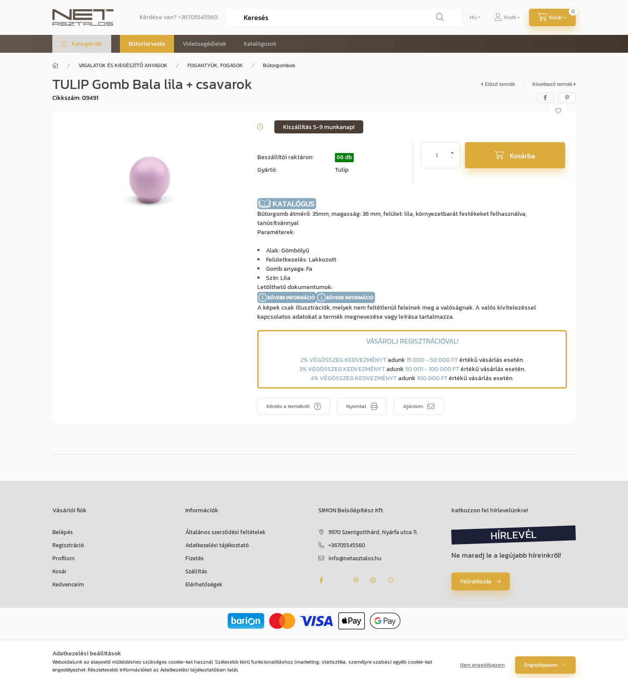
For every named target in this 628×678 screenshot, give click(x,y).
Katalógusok (260, 44)
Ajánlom (413, 406)
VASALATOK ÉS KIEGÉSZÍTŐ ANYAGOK (122, 65)
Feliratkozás (476, 581)
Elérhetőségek (203, 584)
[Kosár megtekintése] (552, 17)
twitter (338, 580)
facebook (321, 580)
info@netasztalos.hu (355, 558)
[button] (81, 44)
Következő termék (552, 84)
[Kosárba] (515, 155)
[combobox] (343, 17)
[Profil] (507, 17)
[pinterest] (567, 97)
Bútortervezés (147, 44)
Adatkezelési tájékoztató (217, 545)
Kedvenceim (68, 584)
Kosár (59, 571)
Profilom (63, 558)
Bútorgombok (279, 65)
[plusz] (452, 149)
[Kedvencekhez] (558, 111)
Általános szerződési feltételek (225, 532)
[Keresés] (440, 17)
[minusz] (452, 161)
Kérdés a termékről (288, 406)
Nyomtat (356, 406)
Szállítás (196, 571)
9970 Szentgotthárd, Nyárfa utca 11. (372, 532)
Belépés (62, 532)
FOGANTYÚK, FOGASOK (215, 65)
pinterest (356, 580)
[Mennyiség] (437, 155)
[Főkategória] (55, 65)
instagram (373, 580)
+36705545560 (198, 17)
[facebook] (545, 97)
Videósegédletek (204, 44)
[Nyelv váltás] (473, 17)
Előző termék (500, 84)
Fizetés (194, 558)
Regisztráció (68, 545)
